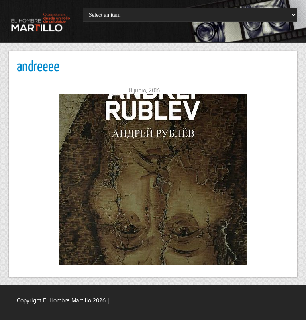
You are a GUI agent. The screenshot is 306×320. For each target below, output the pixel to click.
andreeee (38, 67)
